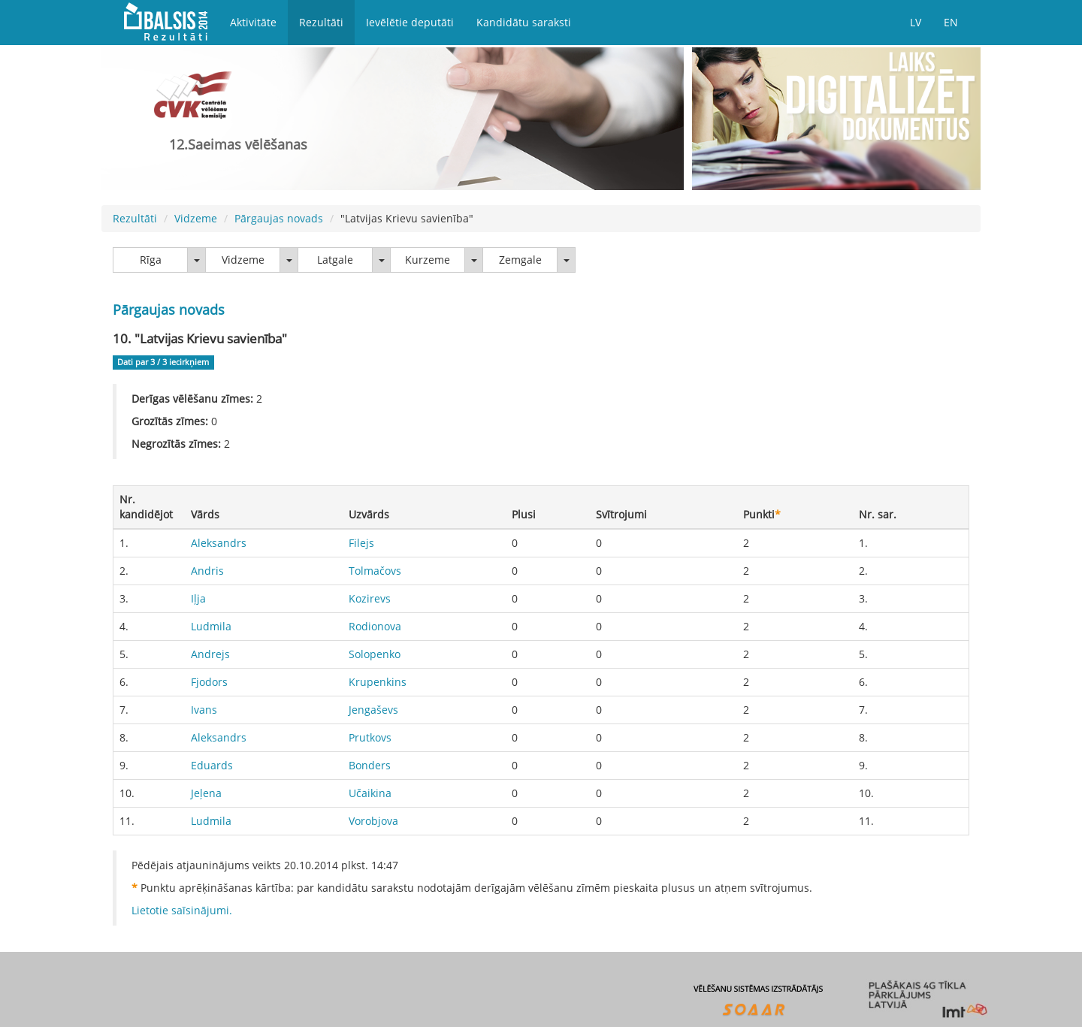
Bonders (370, 765)
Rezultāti (321, 22)
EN (951, 22)
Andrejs (210, 654)
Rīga (151, 259)
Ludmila (211, 626)
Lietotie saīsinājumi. (181, 910)
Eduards (212, 765)
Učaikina (370, 793)
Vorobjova (373, 821)
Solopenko (374, 654)
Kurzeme (427, 259)
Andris (207, 570)
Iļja (198, 598)
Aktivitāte (253, 22)
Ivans (204, 709)
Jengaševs (373, 709)
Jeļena (206, 793)
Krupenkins (378, 682)
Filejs (361, 543)
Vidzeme (195, 218)
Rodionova (375, 626)
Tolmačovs (375, 570)
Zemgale (520, 259)
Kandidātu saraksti (523, 22)
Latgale (335, 259)
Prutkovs (370, 737)
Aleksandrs (218, 543)
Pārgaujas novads (278, 218)
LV (915, 22)
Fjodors (209, 682)
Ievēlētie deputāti (410, 22)
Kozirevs (370, 598)
